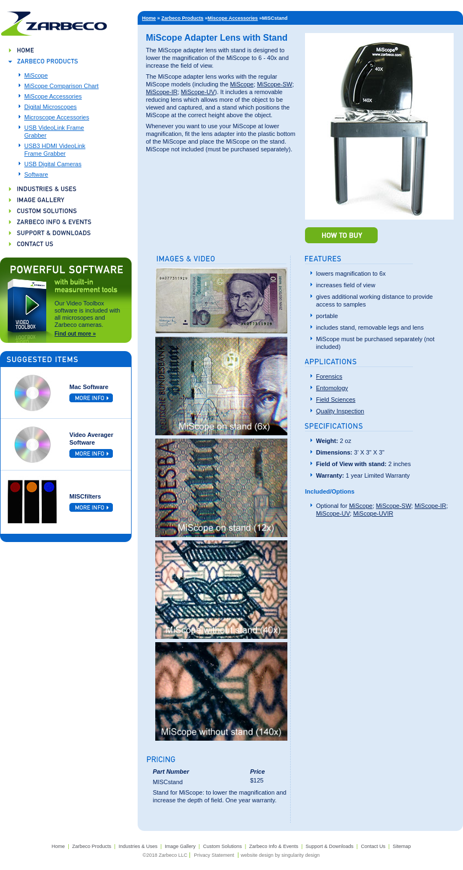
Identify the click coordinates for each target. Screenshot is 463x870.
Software (36, 174)
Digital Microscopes (50, 106)
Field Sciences (336, 399)
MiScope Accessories (53, 96)
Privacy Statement (214, 855)
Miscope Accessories (233, 18)
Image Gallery (180, 846)
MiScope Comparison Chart (61, 86)
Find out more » (75, 334)
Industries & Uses (137, 846)
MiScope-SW (274, 84)
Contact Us (373, 846)
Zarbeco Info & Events (273, 846)
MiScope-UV (198, 92)
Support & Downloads (329, 846)
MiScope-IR (161, 92)
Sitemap (402, 846)
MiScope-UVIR (373, 513)
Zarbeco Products (182, 18)
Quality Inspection (340, 411)
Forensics (329, 376)
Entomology (332, 388)
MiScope (36, 75)
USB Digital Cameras (52, 164)
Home (149, 18)
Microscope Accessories (56, 117)
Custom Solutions (222, 846)
